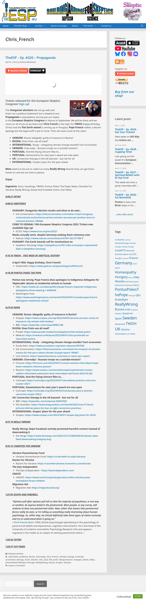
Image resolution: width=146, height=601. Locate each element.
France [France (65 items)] (133, 258)
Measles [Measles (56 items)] (120, 281)
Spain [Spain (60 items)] (118, 318)
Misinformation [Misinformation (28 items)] (132, 281)
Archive (41, 25)
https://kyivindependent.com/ (57, 470)
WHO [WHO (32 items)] (132, 333)
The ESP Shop (23, 25)
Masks (86, 559)
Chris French (21, 522)
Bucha (32, 556)
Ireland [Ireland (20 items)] (130, 277)
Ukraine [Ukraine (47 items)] (125, 329)
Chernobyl (40, 556)
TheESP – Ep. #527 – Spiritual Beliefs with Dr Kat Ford (127, 175)
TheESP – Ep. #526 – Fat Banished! (126, 196)
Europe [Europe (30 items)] (118, 258)
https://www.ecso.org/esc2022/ (40, 231)
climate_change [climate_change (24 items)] (128, 247)
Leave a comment (16, 565)
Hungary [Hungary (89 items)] (121, 277)
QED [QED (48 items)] (138, 295)
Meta (92, 559)
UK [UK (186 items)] (117, 329)
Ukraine (67, 562)
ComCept (79, 556)
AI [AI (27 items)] (116, 240)
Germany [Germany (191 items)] (123, 263)
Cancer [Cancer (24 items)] (128, 240)
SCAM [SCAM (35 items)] (127, 309)
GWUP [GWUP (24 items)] (117, 268)
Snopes (59, 562)
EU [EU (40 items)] (135, 254)
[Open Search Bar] (142, 25)
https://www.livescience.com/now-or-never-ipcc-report (60, 356)
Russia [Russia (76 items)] (119, 309)
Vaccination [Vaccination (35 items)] (120, 333)
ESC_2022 (43, 559)
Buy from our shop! (124, 93)
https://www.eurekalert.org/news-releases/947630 (56, 345)
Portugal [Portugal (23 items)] (131, 295)
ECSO (27, 559)
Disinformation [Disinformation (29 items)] (121, 254)
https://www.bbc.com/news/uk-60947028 (44, 401)
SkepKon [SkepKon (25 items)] (118, 313)
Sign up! (24, 104)
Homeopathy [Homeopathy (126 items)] (125, 272)
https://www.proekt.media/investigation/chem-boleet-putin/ (57, 331)
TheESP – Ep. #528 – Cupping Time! (126, 151)
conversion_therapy (14, 559)
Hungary (78, 559)
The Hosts (91, 25)
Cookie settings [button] (124, 596)
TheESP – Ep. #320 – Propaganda (30, 57)
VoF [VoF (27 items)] (128, 334)
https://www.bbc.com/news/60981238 (42, 324)
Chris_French (52, 556)
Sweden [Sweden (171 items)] (130, 317)
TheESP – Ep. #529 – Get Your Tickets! (126, 131)
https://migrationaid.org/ (45, 487)
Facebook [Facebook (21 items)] (125, 258)
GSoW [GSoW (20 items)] (135, 264)
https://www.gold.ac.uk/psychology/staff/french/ (56, 265)
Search (40, 583)
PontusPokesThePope (15, 562)
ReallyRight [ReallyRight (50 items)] (121, 299)
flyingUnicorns (66, 559)
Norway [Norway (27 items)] (128, 285)
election (34, 559)
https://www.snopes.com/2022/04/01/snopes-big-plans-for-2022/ (60, 415)
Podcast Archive (15, 553)
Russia (52, 562)
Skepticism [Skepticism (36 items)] (127, 313)
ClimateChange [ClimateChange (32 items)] (122, 243)
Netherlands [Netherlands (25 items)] (120, 285)
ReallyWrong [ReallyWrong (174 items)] (126, 304)
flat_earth (53, 559)
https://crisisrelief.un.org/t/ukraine (66, 456)
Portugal (31, 562)
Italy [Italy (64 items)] (136, 277)
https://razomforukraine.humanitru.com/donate (64, 463)
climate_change (66, 556)
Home (6, 25)
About (75, 25)
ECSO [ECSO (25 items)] (131, 254)
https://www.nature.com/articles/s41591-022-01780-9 (54, 238)
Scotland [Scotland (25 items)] (134, 310)
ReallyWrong (42, 562)
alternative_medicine (18, 556)
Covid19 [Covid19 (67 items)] (120, 250)
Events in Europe (59, 25)
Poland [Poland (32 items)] (135, 285)
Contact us (106, 25)
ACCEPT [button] (138, 596)
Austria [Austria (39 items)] (121, 239)
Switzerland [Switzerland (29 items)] (120, 324)
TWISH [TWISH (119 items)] (131, 323)
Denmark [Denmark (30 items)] (130, 250)
